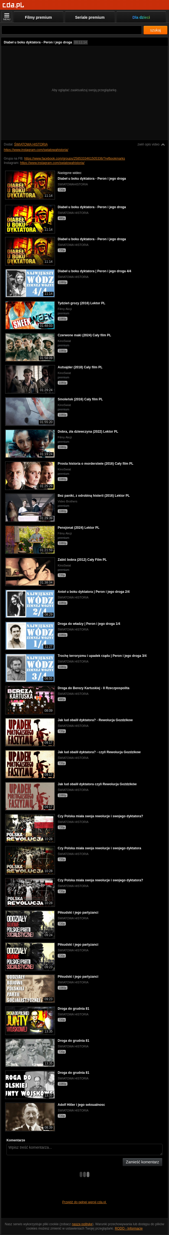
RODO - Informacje (129, 1228)
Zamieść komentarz (142, 1162)
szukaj (155, 30)
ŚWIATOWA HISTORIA (31, 144)
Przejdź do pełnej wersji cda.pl (84, 1202)
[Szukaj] (71, 30)
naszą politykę (82, 1224)
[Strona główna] (13, 5)
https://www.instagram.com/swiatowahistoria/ (36, 150)
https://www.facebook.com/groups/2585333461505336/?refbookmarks (74, 158)
